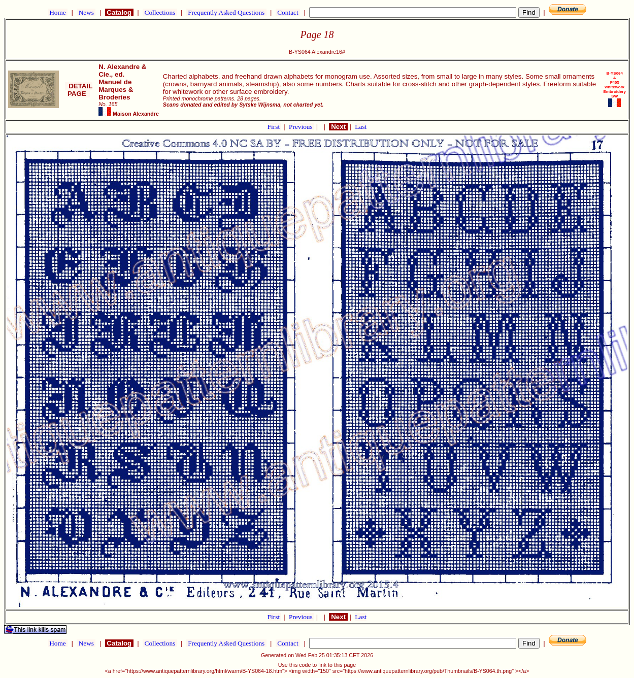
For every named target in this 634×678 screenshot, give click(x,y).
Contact (288, 12)
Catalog (119, 12)
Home (58, 12)
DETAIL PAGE (79, 89)
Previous (301, 126)
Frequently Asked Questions (226, 12)
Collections (160, 12)
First (275, 126)
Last (360, 126)
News (86, 12)
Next (338, 126)
